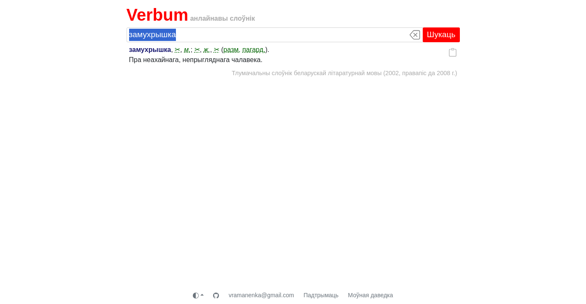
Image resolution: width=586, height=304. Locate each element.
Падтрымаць (320, 295)
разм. (232, 49)
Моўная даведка (370, 295)
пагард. (253, 49)
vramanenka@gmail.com (261, 295)
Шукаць (441, 34)
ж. (206, 49)
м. (187, 49)
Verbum (158, 14)
